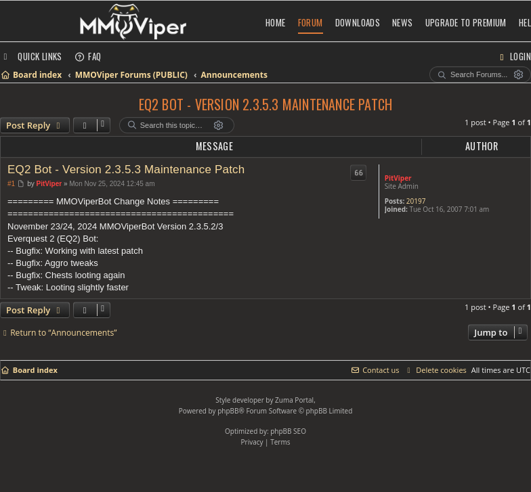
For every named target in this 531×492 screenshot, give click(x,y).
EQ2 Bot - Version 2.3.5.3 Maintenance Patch (266, 104)
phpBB (227, 411)
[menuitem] (88, 56)
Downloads (358, 22)
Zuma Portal (294, 400)
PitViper (398, 178)
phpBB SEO (288, 431)
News (402, 22)
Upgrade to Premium (466, 22)
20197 (416, 201)
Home (276, 22)
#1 (11, 183)
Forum (310, 22)
